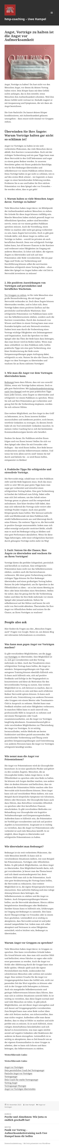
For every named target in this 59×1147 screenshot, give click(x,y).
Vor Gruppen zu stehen (15, 295)
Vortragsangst (11, 1076)
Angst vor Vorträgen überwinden (20, 1089)
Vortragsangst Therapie (15, 1086)
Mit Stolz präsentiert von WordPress (36, 1143)
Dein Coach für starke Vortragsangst (21, 1079)
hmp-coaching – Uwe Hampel (25, 19)
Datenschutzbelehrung (13, 1143)
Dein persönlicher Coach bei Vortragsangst (24, 1070)
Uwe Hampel (30, 1105)
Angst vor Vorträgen (14, 1067)
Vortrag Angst (11, 1082)
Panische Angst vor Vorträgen (18, 1073)
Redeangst (9, 382)
